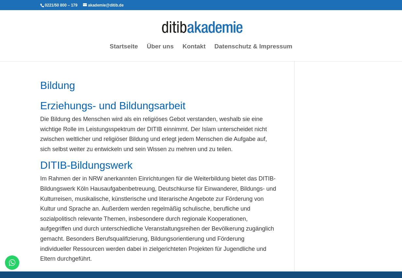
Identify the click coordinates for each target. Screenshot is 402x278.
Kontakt (194, 47)
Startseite (124, 47)
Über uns (160, 47)
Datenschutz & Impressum (254, 47)
